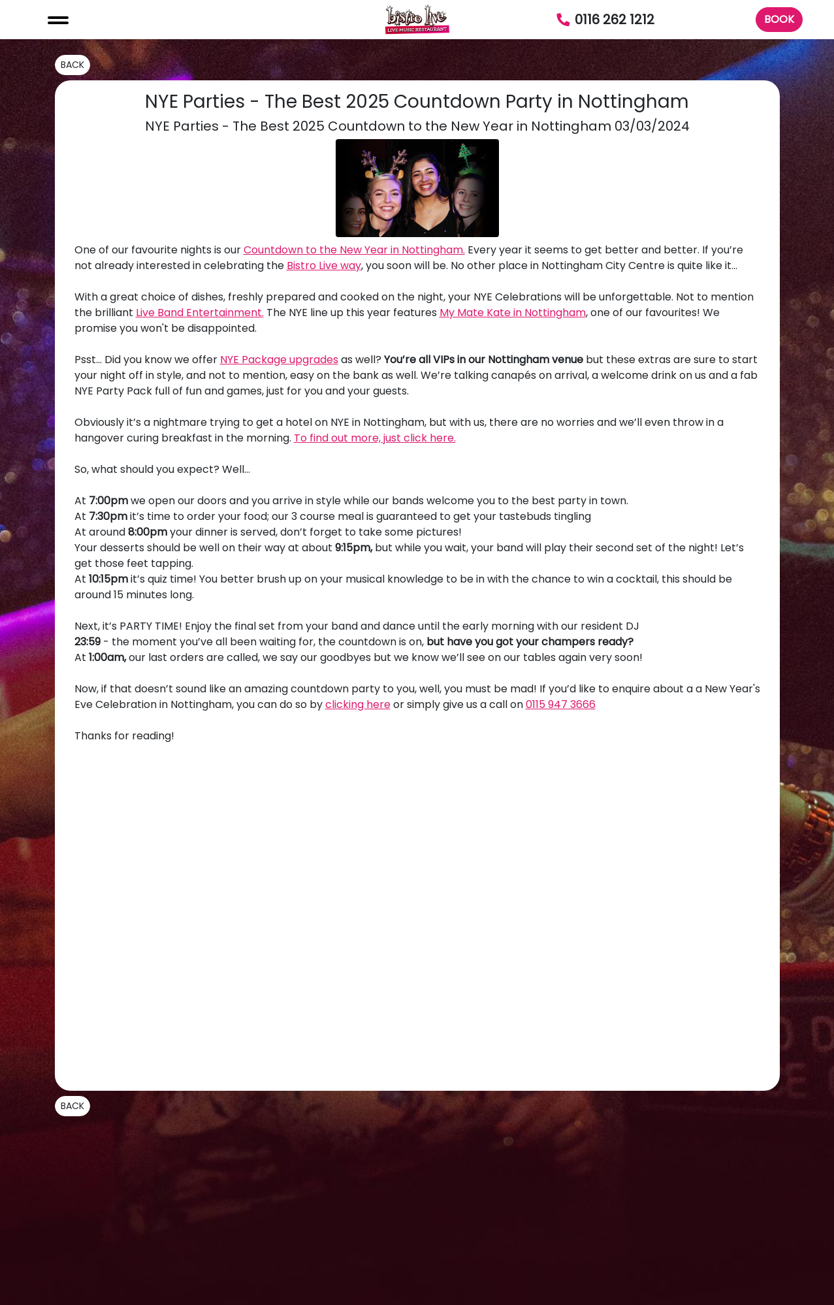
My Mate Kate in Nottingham (513, 312)
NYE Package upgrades (279, 359)
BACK (72, 64)
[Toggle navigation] (58, 19)
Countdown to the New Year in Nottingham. (354, 249)
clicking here (358, 704)
